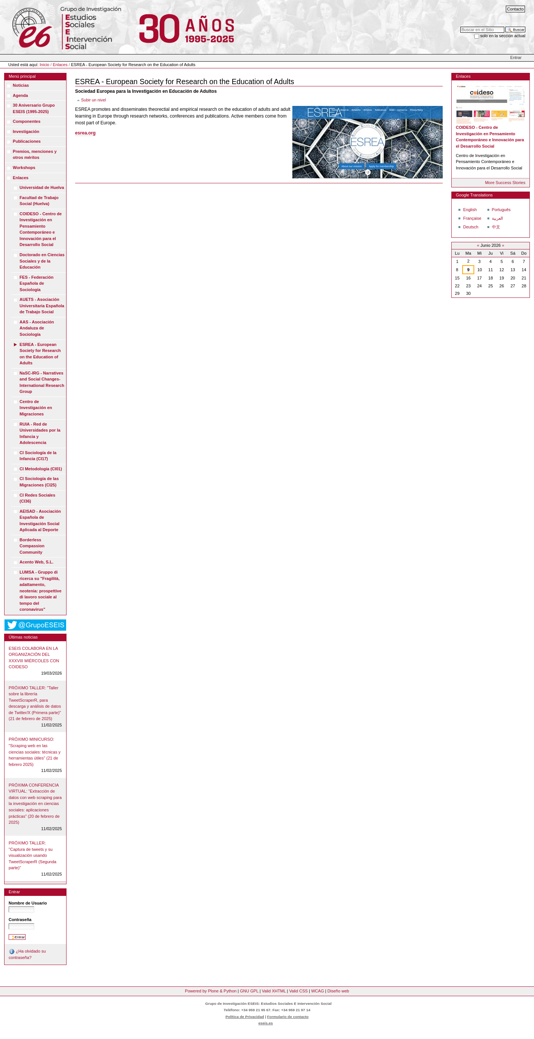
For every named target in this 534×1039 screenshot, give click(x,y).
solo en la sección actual (502, 35)
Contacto (515, 9)
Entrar (516, 57)
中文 (496, 227)
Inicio (45, 64)
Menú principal (22, 76)
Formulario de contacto (288, 1017)
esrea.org (85, 133)
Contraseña (20, 919)
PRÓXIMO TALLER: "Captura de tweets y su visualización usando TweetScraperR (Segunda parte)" (32, 855)
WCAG (317, 991)
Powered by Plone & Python (210, 991)
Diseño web (338, 991)
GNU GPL (249, 991)
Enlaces (60, 64)
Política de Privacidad (244, 1017)
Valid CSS (298, 991)
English (470, 209)
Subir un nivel (93, 100)
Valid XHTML (274, 991)
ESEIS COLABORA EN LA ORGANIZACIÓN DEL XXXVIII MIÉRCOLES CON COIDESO (34, 657)
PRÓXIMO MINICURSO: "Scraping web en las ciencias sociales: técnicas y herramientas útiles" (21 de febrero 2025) (35, 751)
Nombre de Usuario (28, 903)
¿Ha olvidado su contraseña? (27, 954)
